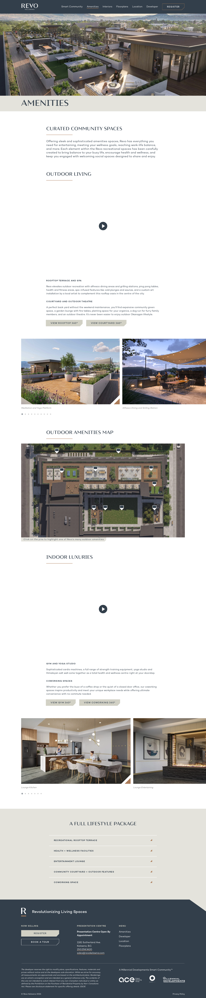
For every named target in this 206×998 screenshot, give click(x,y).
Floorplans (122, 7)
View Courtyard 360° (106, 323)
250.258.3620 (84, 949)
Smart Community (72, 7)
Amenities (93, 7)
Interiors (107, 7)
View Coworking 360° (99, 703)
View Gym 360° (61, 703)
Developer (152, 7)
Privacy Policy (179, 994)
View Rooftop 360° (64, 323)
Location (137, 7)
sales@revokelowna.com (90, 953)
